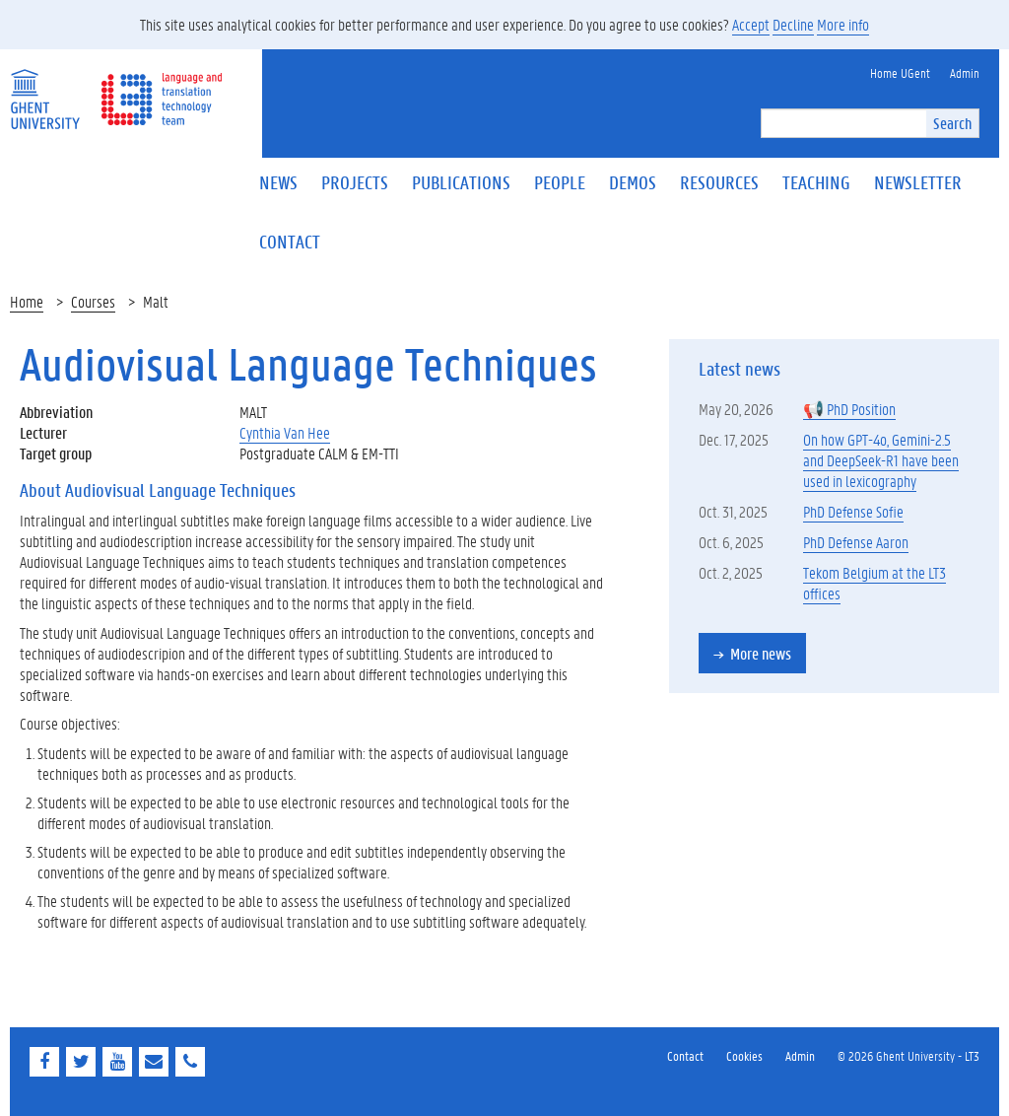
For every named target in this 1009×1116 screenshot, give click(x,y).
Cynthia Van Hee (284, 432)
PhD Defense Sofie (853, 511)
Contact (685, 1055)
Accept (751, 24)
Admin (800, 1055)
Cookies (744, 1055)
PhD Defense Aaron (855, 541)
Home (26, 301)
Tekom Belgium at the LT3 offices (874, 582)
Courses (93, 301)
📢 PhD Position (849, 408)
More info (843, 24)
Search (952, 122)
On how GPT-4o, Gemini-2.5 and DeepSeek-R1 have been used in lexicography (881, 460)
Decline (793, 24)
